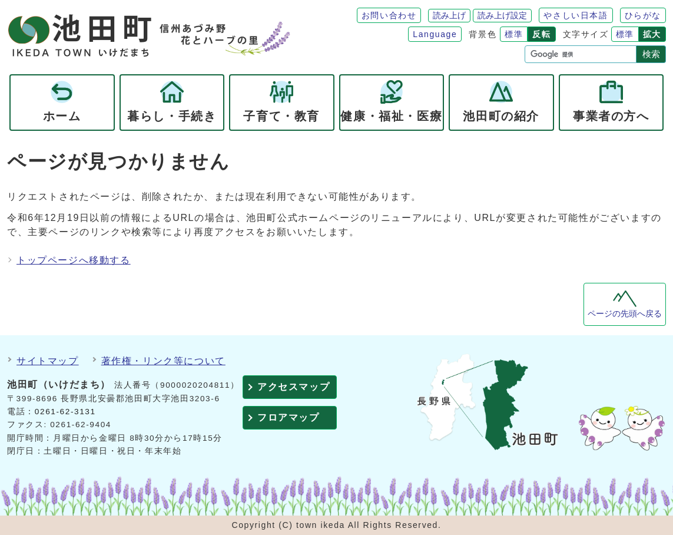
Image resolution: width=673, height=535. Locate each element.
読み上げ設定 (502, 15)
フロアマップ (288, 417)
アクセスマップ (293, 387)
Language (435, 34)
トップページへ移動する (73, 260)
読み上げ (449, 15)
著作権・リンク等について (163, 361)
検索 (651, 54)
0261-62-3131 (65, 411)
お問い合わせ (389, 15)
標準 (514, 34)
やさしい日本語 (575, 15)
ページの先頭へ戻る (625, 313)
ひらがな (643, 15)
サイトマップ (47, 361)
